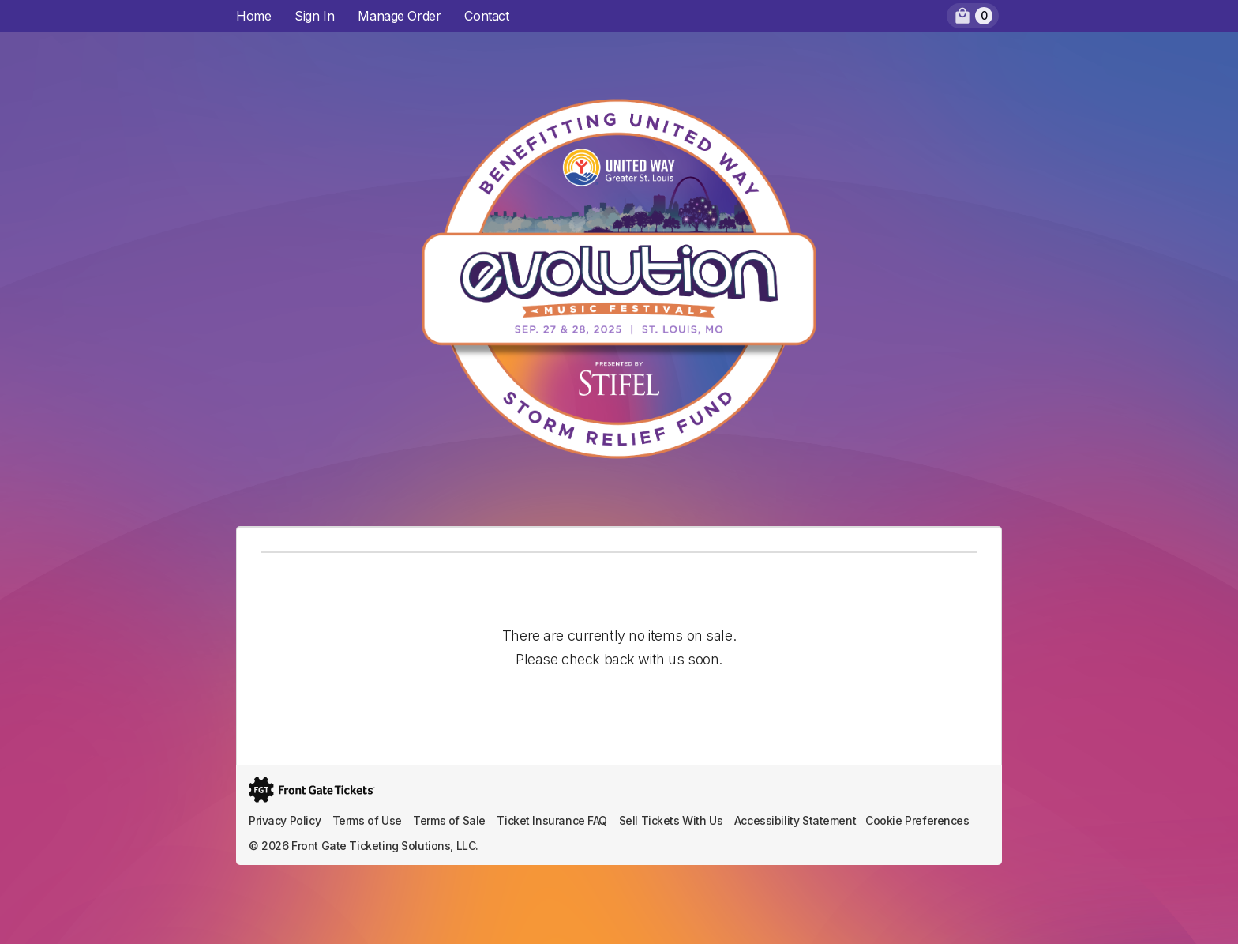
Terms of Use (367, 820)
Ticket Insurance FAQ (552, 820)
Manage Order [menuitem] (399, 16)
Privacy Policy (285, 820)
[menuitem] (973, 15)
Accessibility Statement (795, 820)
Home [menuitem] (253, 16)
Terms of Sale (449, 820)
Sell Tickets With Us (671, 820)
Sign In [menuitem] (314, 16)
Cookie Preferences (917, 820)
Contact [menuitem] (486, 16)
